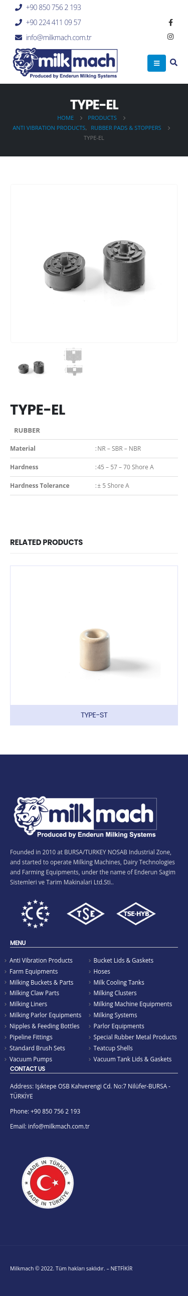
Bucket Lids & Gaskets (124, 960)
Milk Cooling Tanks (119, 982)
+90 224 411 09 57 (53, 22)
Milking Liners (28, 1004)
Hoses (102, 971)
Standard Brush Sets (37, 1048)
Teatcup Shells (113, 1048)
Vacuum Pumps (31, 1059)
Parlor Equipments (119, 1026)
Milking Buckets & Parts (41, 982)
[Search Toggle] (173, 63)
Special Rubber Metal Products (135, 1037)
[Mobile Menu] (156, 63)
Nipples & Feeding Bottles (45, 1026)
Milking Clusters (115, 993)
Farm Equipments (34, 971)
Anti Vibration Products (41, 960)
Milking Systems (115, 1015)
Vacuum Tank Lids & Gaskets (133, 1059)
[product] (94, 645)
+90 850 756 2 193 (53, 7)
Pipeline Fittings (31, 1037)
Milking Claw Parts (34, 993)
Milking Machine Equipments (133, 1004)
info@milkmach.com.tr (58, 37)
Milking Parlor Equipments (45, 1015)
